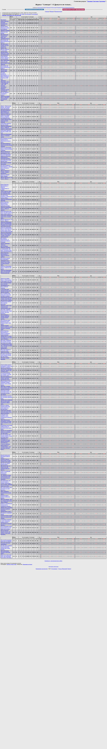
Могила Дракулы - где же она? (5, 50)
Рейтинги (49, 7)
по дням (22, 14)
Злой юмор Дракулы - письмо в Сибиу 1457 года (6, 131)
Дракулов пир (4, 61)
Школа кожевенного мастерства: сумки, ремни (34, 9)
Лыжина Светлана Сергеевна (96, 1)
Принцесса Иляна (5, 30)
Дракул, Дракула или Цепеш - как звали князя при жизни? (6, 107)
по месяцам (34, 14)
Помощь (67, 7)
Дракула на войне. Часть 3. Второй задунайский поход (5, 98)
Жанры (52, 11)
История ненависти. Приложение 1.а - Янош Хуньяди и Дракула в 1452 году (6, 112)
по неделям (28, 14)
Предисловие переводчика (4, 70)
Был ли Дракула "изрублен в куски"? (5, 94)
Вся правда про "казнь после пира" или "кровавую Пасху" (5, 36)
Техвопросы (71, 7)
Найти (44, 7)
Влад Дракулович (5, 60)
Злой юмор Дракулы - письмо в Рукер (6, 124)
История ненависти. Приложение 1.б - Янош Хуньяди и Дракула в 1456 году (5, 76)
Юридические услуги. (73, 9)
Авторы (47, 11)
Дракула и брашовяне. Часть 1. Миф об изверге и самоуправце (6, 127)
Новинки (59, 7)
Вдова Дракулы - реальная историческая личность (5, 23)
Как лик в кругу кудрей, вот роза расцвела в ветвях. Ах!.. (5, 46)
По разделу (3, 19)
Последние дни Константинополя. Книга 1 (5, 41)
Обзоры (63, 7)
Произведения (58, 11)
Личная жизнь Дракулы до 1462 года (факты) (5, 28)
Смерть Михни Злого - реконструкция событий (6, 121)
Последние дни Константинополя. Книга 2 (5, 67)
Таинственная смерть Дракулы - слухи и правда (5, 57)
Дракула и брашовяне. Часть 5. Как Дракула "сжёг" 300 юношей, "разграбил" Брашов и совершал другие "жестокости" (5, 85)
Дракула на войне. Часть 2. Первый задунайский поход (5, 117)
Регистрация (40, 7)
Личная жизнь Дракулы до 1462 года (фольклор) (5, 53)
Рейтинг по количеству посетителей (11, 15)
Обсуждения (53, 7)
